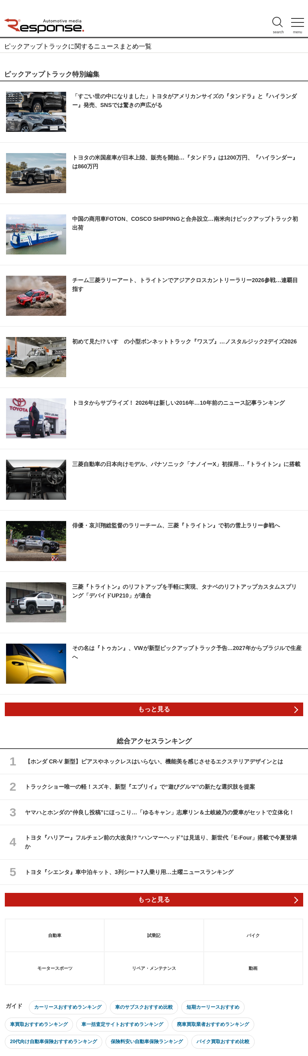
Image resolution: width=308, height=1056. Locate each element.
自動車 (54, 935)
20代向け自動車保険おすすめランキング (53, 1041)
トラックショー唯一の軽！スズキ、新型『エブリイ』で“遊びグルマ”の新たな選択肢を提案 (140, 786)
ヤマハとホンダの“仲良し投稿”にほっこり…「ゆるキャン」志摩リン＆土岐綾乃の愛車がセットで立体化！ (159, 812)
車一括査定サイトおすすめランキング (122, 1024)
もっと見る (154, 709)
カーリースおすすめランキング (67, 1007)
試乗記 (153, 935)
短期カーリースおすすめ (212, 1007)
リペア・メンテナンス (154, 968)
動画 (253, 968)
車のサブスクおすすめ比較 (144, 1007)
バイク (253, 935)
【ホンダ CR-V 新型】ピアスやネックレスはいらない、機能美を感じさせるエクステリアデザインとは (154, 761)
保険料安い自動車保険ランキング (147, 1041)
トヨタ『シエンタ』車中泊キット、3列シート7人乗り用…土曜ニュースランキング (129, 872)
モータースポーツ (55, 968)
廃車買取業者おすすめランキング (213, 1024)
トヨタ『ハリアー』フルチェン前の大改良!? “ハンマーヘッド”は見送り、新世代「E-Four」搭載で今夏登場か (161, 842)
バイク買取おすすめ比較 (223, 1041)
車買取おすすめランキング (39, 1024)
